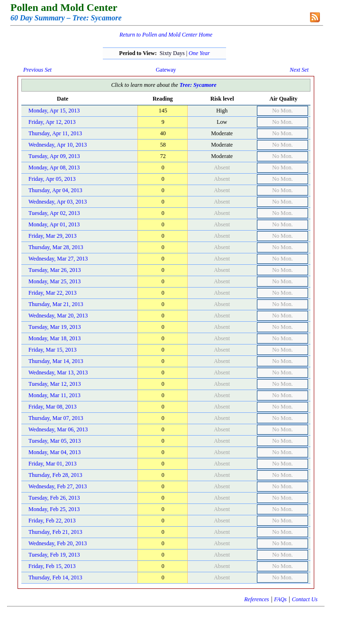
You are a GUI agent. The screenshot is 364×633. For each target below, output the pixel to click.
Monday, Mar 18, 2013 (54, 338)
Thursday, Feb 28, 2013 (55, 475)
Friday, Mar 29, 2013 (52, 236)
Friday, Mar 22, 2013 (52, 292)
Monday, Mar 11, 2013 (54, 395)
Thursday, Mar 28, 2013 (55, 247)
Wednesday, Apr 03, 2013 (57, 201)
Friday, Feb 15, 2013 (52, 566)
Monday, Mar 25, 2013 (54, 281)
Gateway (166, 69)
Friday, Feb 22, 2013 (52, 520)
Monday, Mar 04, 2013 (54, 452)
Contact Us (305, 599)
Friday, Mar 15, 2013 (52, 349)
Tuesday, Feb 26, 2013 (54, 497)
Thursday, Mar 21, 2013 (55, 304)
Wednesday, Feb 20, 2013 (57, 543)
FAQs (280, 599)
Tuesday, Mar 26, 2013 (54, 270)
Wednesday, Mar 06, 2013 (58, 429)
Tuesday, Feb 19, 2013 (54, 554)
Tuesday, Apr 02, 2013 (54, 213)
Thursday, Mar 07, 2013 (55, 418)
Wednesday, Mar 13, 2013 (58, 372)
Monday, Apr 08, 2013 (54, 167)
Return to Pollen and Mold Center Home (165, 34)
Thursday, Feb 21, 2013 (55, 532)
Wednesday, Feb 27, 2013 (57, 486)
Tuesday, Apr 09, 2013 (54, 156)
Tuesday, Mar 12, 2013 (54, 384)
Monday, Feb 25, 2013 (54, 509)
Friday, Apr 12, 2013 (52, 122)
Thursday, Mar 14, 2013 (55, 361)
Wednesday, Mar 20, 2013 (58, 315)
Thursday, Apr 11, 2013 (55, 133)
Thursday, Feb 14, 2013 (55, 577)
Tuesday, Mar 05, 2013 (54, 441)
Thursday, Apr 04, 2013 (55, 190)
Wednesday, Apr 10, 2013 (57, 144)
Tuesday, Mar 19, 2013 (54, 327)
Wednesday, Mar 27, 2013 (58, 258)
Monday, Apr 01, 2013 (54, 224)
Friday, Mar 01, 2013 (52, 463)
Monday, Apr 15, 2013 (54, 110)
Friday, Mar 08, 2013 (52, 406)
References (256, 599)
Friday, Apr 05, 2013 (52, 179)
